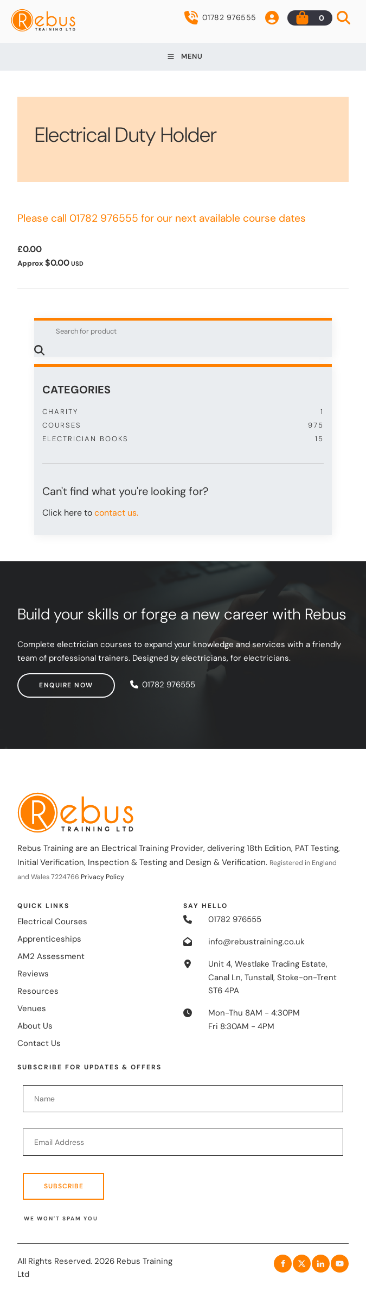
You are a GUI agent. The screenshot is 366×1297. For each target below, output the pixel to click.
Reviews (33, 973)
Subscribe (64, 1186)
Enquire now (44, 679)
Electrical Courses (52, 921)
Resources (38, 991)
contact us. (116, 512)
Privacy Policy (102, 877)
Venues (31, 1008)
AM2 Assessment (51, 956)
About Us (35, 1025)
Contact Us (39, 1043)
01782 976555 (220, 17)
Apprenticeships (49, 938)
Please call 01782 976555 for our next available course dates (161, 218)
